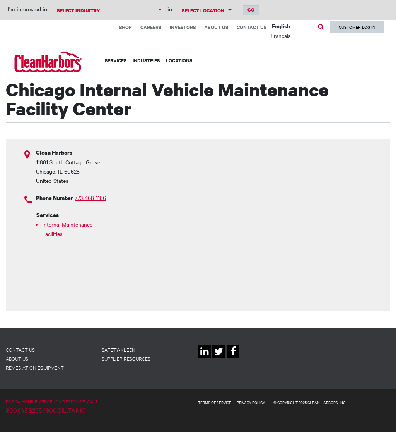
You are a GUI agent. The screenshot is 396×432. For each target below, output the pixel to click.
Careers (150, 27)
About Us (216, 27)
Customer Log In (357, 27)
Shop (125, 27)
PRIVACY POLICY (251, 402)
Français (281, 36)
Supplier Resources (126, 358)
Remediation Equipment (35, 367)
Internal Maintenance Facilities (67, 229)
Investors (183, 27)
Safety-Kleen (118, 349)
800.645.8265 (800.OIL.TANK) (46, 410)
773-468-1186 (90, 197)
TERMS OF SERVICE (214, 402)
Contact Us (251, 27)
